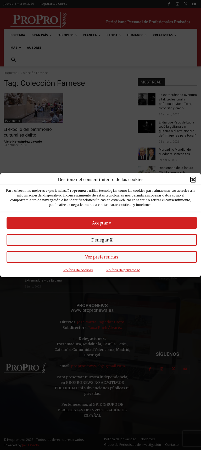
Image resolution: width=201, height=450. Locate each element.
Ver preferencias (101, 257)
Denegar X (102, 240)
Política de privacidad (123, 270)
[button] (193, 179)
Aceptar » (101, 223)
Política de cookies (78, 270)
